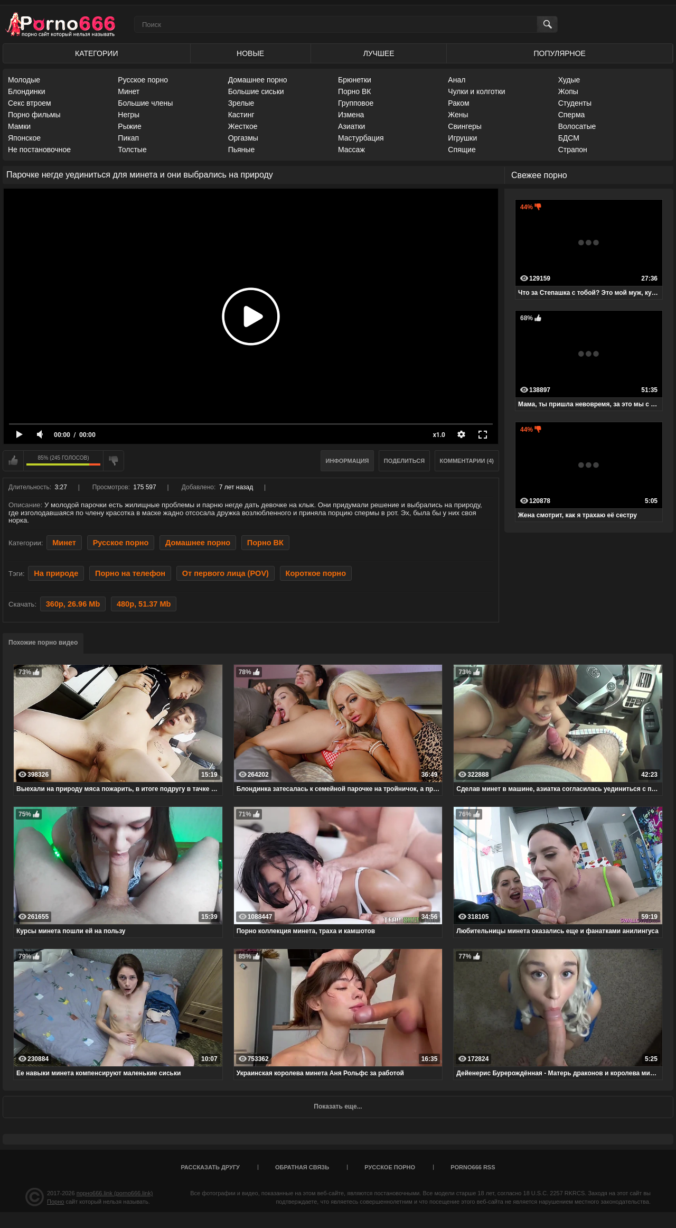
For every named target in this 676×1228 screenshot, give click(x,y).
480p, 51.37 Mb (144, 604)
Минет (128, 91)
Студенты (575, 103)
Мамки (19, 126)
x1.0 (439, 435)
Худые (569, 80)
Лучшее (379, 53)
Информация (347, 461)
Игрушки (462, 138)
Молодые (24, 80)
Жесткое (243, 126)
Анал (456, 80)
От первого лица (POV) (225, 573)
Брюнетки (354, 80)
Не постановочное (39, 149)
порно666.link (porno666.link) (115, 1193)
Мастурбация (361, 138)
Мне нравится (13, 460)
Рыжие (129, 126)
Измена (351, 114)
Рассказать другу (210, 1167)
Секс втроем (29, 103)
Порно (55, 1201)
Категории (96, 53)
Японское (24, 138)
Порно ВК (354, 91)
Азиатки (351, 126)
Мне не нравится (113, 460)
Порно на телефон (130, 573)
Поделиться (404, 461)
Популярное (560, 53)
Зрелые (241, 103)
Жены (458, 114)
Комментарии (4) (467, 461)
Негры (128, 114)
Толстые (132, 149)
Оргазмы (243, 138)
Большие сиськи (256, 91)
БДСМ (568, 138)
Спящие (461, 149)
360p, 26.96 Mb (73, 604)
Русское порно (143, 80)
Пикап (128, 138)
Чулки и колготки (476, 91)
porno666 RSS (472, 1167)
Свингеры (465, 126)
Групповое (355, 103)
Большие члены (145, 103)
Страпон (572, 149)
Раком (458, 103)
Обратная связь (302, 1167)
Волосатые (577, 126)
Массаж (351, 149)
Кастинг (241, 114)
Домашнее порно (257, 80)
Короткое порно (316, 573)
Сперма (571, 114)
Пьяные (241, 149)
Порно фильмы (34, 114)
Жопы (568, 91)
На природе (56, 573)
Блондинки (26, 91)
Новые (250, 53)
